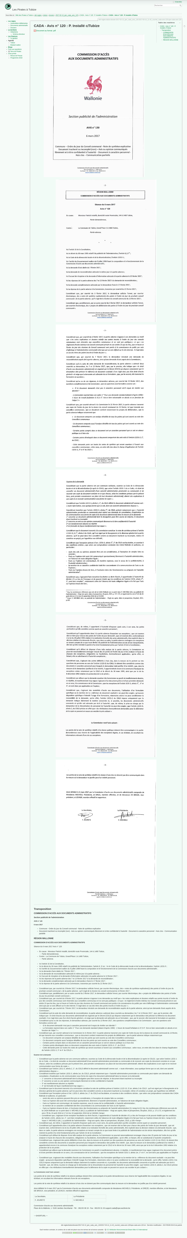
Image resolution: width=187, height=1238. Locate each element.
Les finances (12, 36)
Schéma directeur (19, 34)
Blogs (10, 47)
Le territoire (12, 30)
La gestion (14, 38)
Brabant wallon (15, 45)
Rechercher (181, 5)
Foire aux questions (15, 49)
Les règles (12, 21)
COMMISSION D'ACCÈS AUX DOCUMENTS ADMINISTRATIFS (169, 35)
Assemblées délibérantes (19, 23)
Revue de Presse (16, 56)
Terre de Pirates (15, 51)
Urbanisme (14, 32)
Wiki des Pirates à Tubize (24, 15)
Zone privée (12, 53)
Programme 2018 (16, 58)
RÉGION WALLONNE (170, 40)
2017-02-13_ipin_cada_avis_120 (67, 15)
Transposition (166, 30)
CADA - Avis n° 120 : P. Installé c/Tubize (93, 15)
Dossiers (13, 28)
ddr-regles (37, 15)
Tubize (12, 43)
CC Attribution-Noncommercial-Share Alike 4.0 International (127, 1230)
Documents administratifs (19, 25)
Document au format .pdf (46, 31)
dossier (51, 15)
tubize (45, 15)
